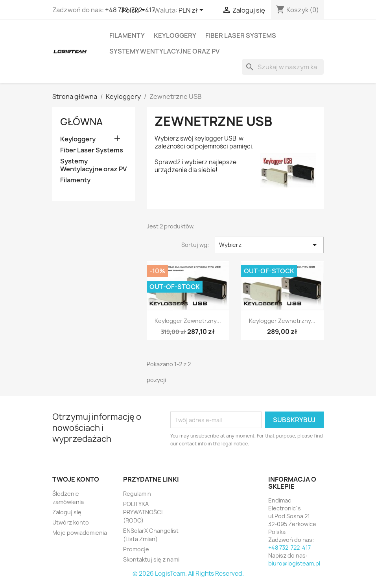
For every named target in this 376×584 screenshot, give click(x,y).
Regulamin (137, 493)
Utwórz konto (70, 522)
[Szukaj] (283, 67)
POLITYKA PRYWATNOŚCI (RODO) (142, 512)
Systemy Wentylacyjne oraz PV (164, 51)
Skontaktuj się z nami (151, 559)
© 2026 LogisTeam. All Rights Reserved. (188, 573)
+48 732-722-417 (289, 547)
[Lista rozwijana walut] (192, 10)
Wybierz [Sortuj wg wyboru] (269, 245)
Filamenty (127, 35)
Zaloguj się (66, 512)
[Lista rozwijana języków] (135, 10)
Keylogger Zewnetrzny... (188, 320)
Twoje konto (75, 479)
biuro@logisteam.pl (294, 563)
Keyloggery (175, 35)
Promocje (136, 549)
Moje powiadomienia (79, 532)
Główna (81, 121)
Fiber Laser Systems (240, 35)
